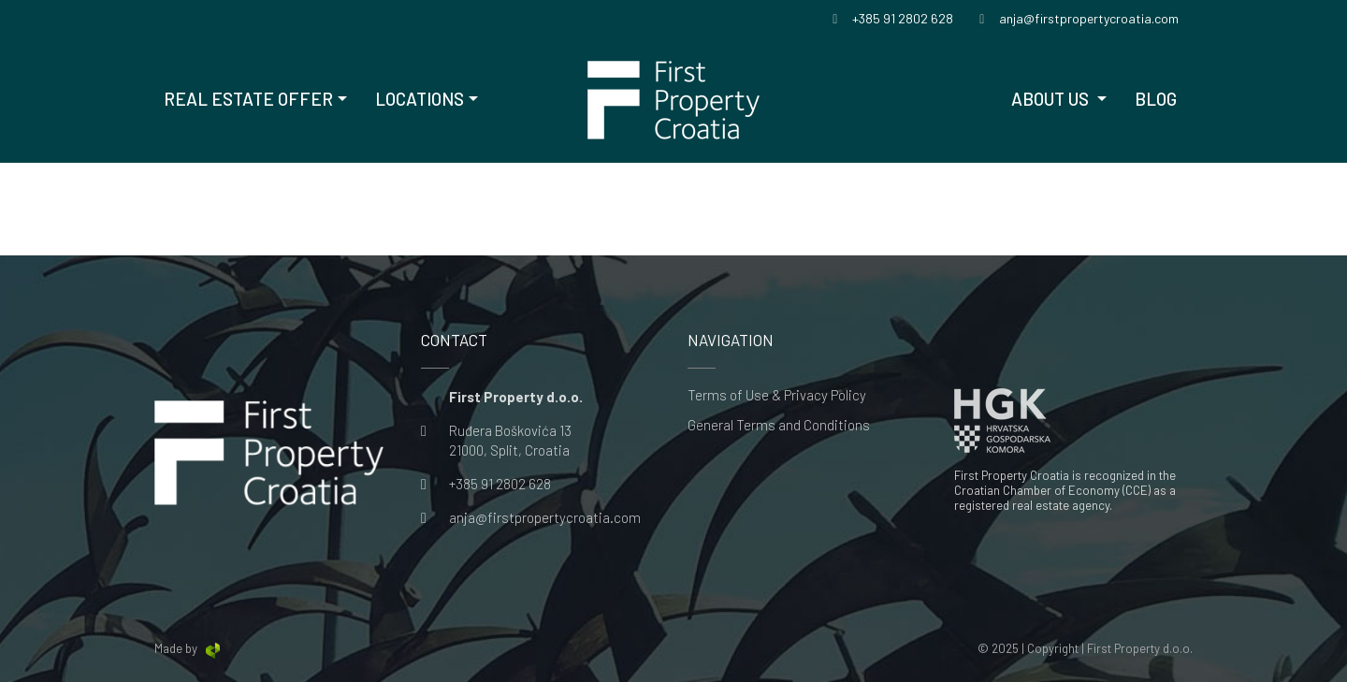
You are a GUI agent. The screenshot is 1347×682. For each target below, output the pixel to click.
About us (1052, 98)
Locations (419, 98)
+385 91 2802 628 (500, 483)
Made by (188, 648)
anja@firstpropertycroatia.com (545, 517)
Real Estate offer (248, 98)
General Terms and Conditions (779, 425)
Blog (1156, 98)
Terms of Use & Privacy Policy (777, 395)
